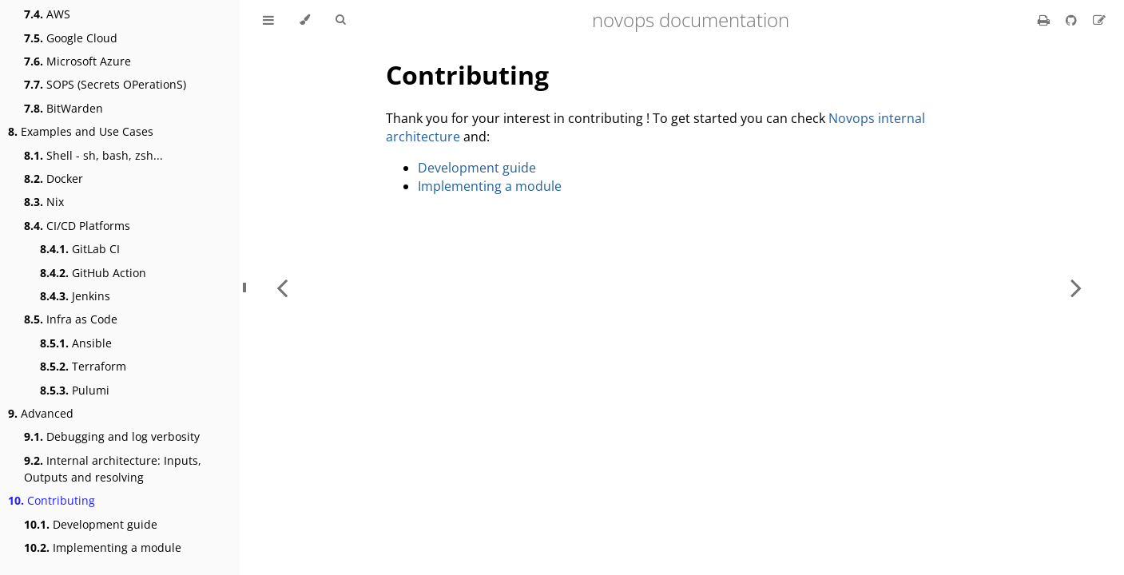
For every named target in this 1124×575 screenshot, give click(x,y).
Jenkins (75, 295)
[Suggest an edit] (1099, 20)
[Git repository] (1072, 20)
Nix (44, 201)
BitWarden (63, 108)
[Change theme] (305, 20)
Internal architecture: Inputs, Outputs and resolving (112, 469)
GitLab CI (80, 248)
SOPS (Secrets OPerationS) (105, 84)
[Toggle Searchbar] (340, 20)
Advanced (40, 413)
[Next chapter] (1076, 287)
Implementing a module (102, 547)
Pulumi (74, 390)
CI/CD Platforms (77, 225)
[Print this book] (1045, 20)
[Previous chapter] (282, 287)
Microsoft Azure (77, 61)
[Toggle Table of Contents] (268, 20)
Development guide (90, 524)
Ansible (76, 343)
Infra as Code (70, 319)
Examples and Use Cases (80, 131)
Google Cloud (70, 38)
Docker (53, 178)
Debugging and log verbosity (112, 436)
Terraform (83, 366)
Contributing (51, 500)
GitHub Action (93, 272)
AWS (47, 14)
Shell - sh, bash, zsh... (93, 155)
